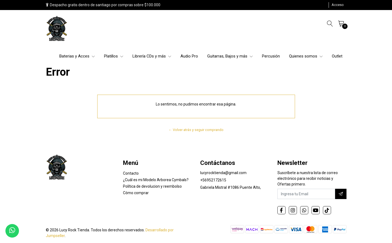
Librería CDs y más (151, 56)
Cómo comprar (136, 193)
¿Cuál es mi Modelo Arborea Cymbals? (156, 180)
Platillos (113, 56)
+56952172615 (213, 180)
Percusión (271, 56)
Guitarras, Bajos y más (230, 56)
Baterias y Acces (77, 56)
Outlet (337, 56)
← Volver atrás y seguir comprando (196, 130)
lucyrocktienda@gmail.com (223, 173)
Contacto (131, 173)
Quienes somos (306, 56)
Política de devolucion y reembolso (152, 186)
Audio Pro (189, 56)
